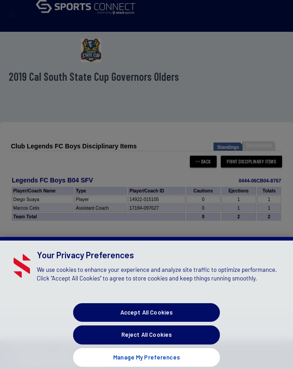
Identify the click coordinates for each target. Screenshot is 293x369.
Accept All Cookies (146, 319)
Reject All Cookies (146, 341)
